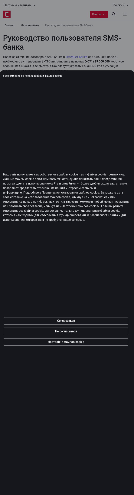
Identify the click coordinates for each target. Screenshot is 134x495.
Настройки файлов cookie (66, 366)
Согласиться (66, 345)
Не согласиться (66, 355)
